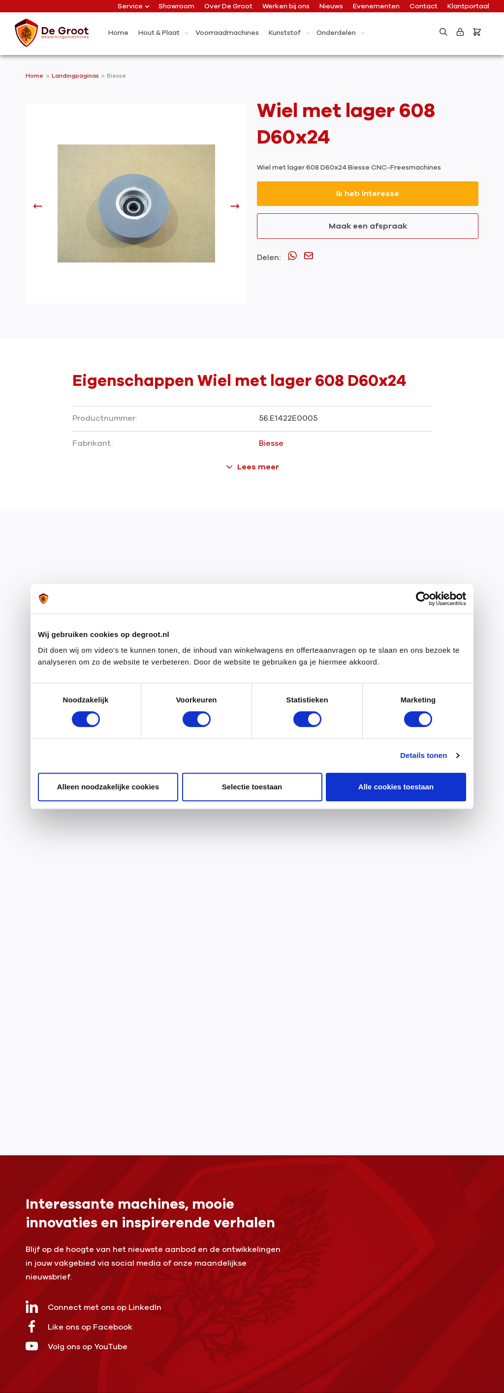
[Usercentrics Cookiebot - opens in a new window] (423, 598)
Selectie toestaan (252, 787)
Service (133, 6)
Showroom (176, 6)
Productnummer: (104, 418)
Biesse (116, 76)
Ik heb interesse (367, 193)
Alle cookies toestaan (396, 787)
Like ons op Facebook (79, 1326)
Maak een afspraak (368, 226)
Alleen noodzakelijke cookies (108, 787)
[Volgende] (234, 208)
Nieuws (331, 6)
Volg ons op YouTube (76, 1346)
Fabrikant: (92, 443)
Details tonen (423, 755)
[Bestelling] (479, 32)
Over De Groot (228, 6)
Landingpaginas (76, 76)
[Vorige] (38, 208)
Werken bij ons (286, 6)
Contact (424, 6)
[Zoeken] (443, 32)
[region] (136, 208)
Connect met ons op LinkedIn (93, 1307)
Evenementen (376, 6)
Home (34, 76)
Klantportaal (468, 6)
